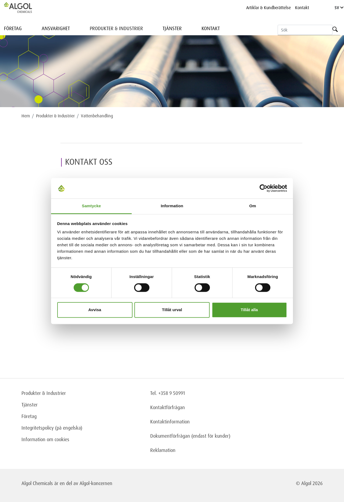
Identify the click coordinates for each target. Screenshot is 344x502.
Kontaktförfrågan (167, 407)
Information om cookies (45, 439)
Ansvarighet (56, 28)
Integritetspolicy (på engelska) (52, 428)
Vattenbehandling (97, 115)
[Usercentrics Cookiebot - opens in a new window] (263, 188)
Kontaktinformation (170, 421)
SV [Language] (339, 7)
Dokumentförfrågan (170, 436)
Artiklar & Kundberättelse (268, 7)
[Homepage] (23, 7)
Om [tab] (252, 206)
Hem (26, 115)
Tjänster (172, 28)
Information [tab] (172, 206)
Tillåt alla (249, 310)
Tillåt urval (172, 310)
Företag (13, 28)
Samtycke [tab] (91, 206)
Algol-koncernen (96, 483)
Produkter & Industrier (116, 28)
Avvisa (94, 310)
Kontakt (302, 7)
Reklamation (162, 450)
